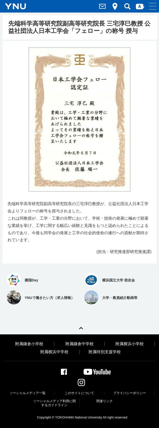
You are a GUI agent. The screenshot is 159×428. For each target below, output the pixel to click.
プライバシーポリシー (129, 393)
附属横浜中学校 (54, 352)
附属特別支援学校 (105, 352)
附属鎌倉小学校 (29, 344)
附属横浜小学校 (129, 344)
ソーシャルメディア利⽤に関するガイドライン (54, 403)
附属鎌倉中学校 (79, 344)
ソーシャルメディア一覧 (28, 393)
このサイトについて (79, 393)
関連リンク (104, 401)
